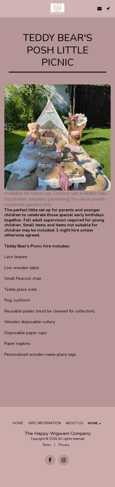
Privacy (64, 445)
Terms (46, 445)
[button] (6, 8)
